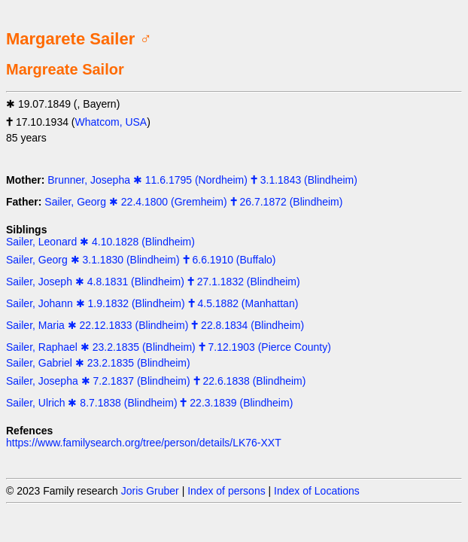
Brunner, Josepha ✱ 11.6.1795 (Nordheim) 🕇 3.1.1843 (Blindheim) (202, 180)
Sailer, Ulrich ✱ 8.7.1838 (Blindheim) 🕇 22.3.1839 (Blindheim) (149, 403)
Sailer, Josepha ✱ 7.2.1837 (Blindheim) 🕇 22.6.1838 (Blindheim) (155, 381)
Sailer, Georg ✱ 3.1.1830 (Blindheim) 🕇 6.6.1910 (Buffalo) (141, 260)
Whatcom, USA (111, 122)
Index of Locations (317, 491)
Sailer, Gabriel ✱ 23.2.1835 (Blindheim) (98, 363)
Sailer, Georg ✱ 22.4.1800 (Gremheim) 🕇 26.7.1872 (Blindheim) (193, 202)
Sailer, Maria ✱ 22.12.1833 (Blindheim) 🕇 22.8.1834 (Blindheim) (155, 325)
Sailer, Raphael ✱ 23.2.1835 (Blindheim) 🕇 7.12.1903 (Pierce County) (168, 347)
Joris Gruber (150, 491)
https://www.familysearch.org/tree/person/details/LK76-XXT (143, 443)
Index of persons (226, 491)
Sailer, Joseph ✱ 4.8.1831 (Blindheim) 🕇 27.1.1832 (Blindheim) (153, 282)
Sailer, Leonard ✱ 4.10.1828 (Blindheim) (100, 242)
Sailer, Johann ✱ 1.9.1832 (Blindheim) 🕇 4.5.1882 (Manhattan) (152, 303)
